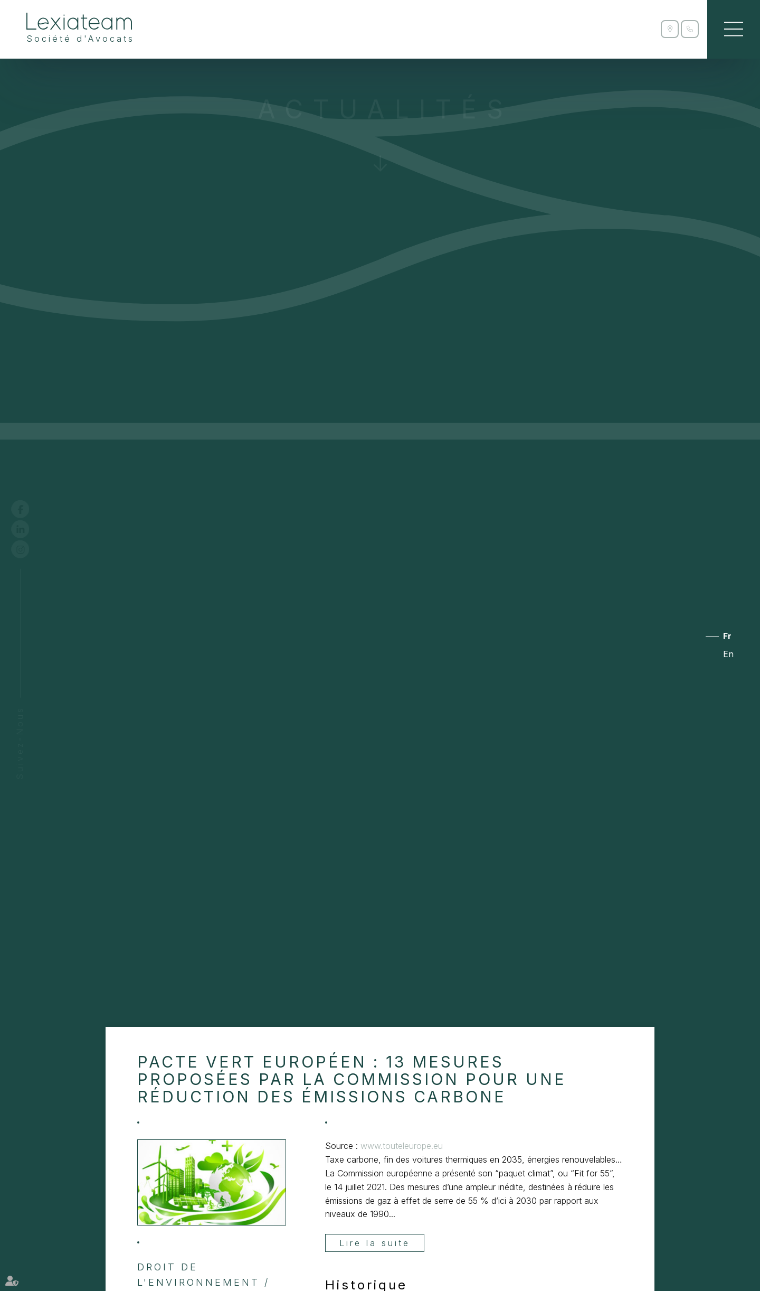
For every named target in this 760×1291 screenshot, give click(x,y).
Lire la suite (374, 1243)
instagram (30, 549)
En (728, 654)
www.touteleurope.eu (401, 1145)
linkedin (30, 529)
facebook (30, 509)
